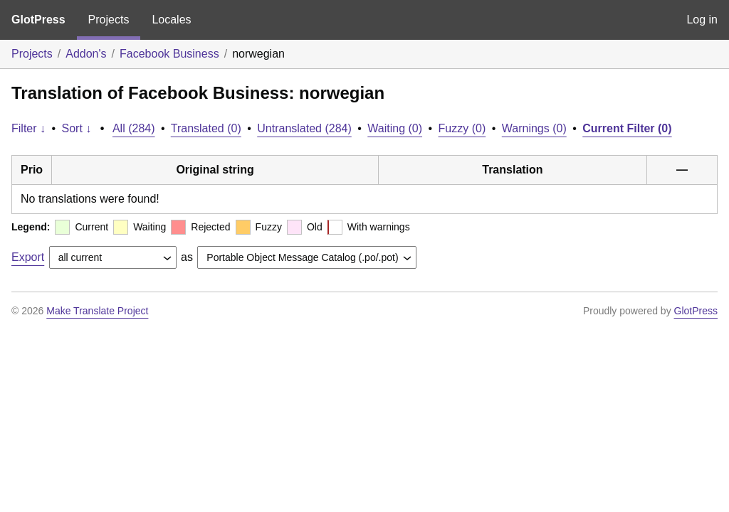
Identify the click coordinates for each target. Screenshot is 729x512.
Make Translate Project (97, 310)
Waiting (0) (394, 128)
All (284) (133, 128)
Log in (702, 20)
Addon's (85, 54)
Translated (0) (206, 128)
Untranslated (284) (304, 128)
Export (27, 257)
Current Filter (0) (626, 128)
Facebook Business (169, 54)
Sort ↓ (77, 128)
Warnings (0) (534, 128)
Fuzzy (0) (462, 128)
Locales (171, 20)
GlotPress (38, 20)
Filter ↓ (28, 128)
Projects (109, 20)
